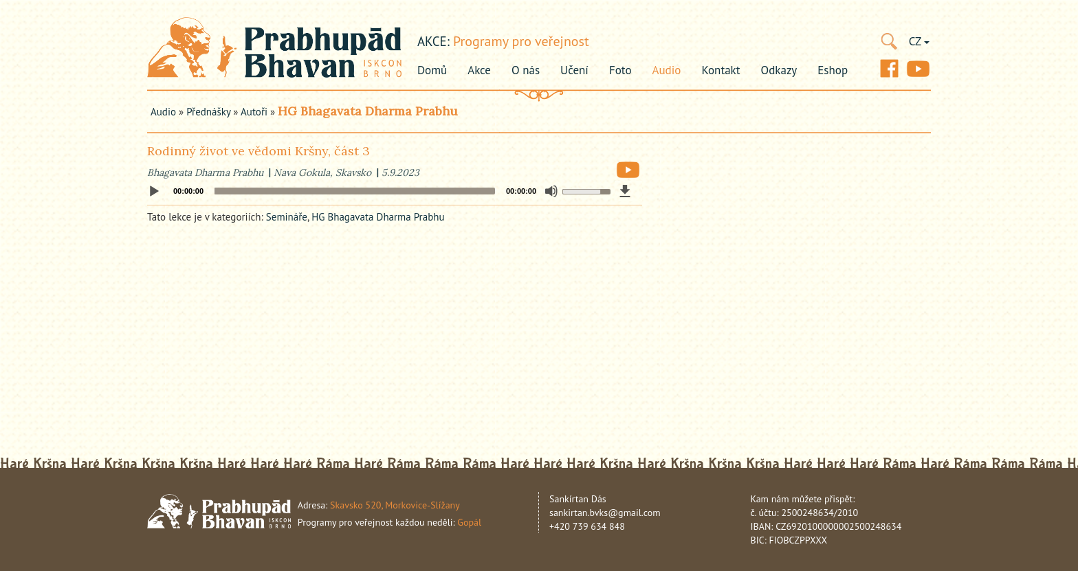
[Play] (154, 192)
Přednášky (208, 111)
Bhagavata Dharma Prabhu (205, 172)
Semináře (286, 216)
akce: (433, 41)
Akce (479, 70)
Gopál (469, 522)
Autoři (254, 111)
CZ (919, 41)
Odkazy (779, 70)
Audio (666, 70)
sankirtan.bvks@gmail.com (605, 512)
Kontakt (720, 70)
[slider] (354, 191)
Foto (620, 70)
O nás (526, 70)
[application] (394, 191)
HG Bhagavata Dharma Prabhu (368, 111)
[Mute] (551, 191)
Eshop (832, 70)
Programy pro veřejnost (521, 41)
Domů (432, 70)
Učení (574, 70)
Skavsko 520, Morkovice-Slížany (395, 505)
